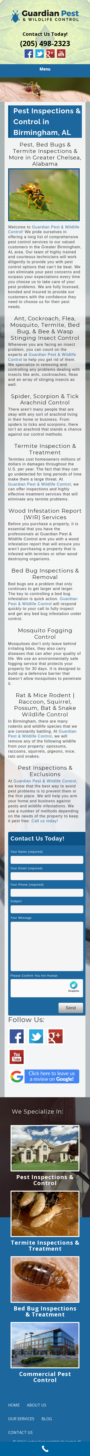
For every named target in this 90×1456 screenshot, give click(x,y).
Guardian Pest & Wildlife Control (39, 484)
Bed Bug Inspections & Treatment (45, 1311)
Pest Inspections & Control (45, 1180)
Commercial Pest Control (45, 1377)
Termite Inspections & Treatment (45, 1245)
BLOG (47, 1418)
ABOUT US (36, 1405)
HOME (14, 1405)
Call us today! (44, 821)
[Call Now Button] (45, 1449)
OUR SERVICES (21, 1418)
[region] (45, 89)
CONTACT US (20, 1432)
